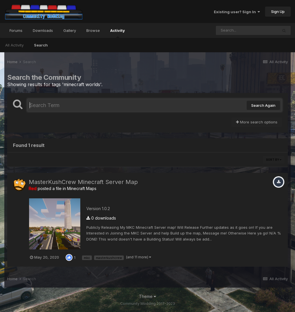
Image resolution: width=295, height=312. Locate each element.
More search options (256, 122)
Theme (147, 296)
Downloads (43, 30)
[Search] (247, 30)
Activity (117, 33)
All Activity (14, 45)
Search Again (263, 105)
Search (41, 45)
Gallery (69, 30)
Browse (93, 30)
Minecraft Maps (81, 188)
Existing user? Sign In (237, 11)
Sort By (273, 159)
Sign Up (278, 11)
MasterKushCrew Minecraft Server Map (83, 182)
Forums (15, 30)
